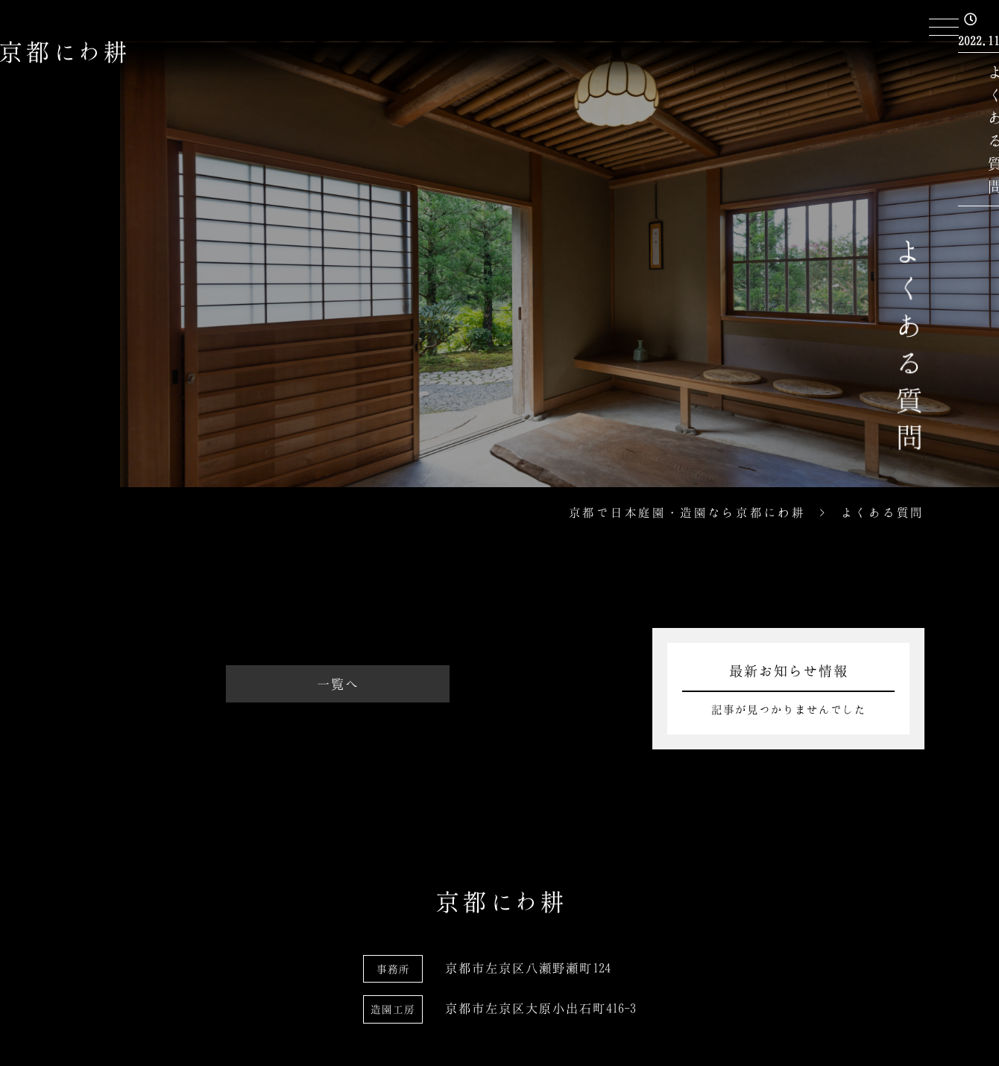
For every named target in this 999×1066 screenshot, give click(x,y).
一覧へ (338, 683)
